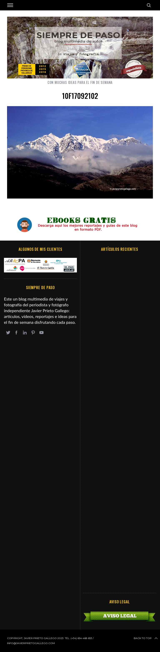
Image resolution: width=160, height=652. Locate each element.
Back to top (146, 638)
